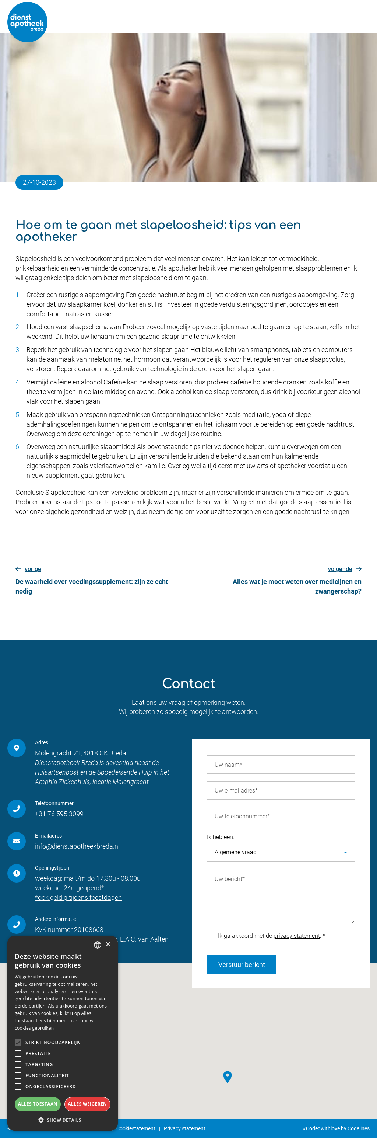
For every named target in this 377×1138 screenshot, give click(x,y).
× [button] (107, 944)
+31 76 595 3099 (59, 814)
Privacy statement (184, 1128)
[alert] (62, 1033)
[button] (62, 1119)
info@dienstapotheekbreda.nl (77, 846)
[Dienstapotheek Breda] (27, 22)
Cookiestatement (135, 1128)
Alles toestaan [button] (37, 1104)
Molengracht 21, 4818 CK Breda (80, 753)
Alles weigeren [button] (87, 1104)
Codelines (359, 1128)
